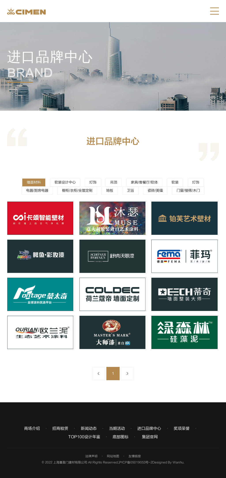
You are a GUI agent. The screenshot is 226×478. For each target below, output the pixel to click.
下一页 (127, 373)
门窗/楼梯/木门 (188, 191)
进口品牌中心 (149, 429)
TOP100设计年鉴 (84, 437)
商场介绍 (32, 429)
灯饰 (92, 182)
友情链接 (134, 456)
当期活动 (117, 429)
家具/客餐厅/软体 (144, 182)
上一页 (98, 373)
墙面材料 (34, 182)
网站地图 (113, 456)
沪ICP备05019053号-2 (135, 462)
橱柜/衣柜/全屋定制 (77, 191)
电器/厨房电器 (37, 191)
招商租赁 (60, 429)
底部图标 (120, 437)
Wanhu (178, 462)
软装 (175, 182)
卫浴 (130, 191)
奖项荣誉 (182, 429)
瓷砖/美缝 (155, 191)
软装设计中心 (65, 182)
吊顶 (113, 182)
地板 (109, 191)
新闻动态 (89, 429)
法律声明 (91, 456)
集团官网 (150, 437)
